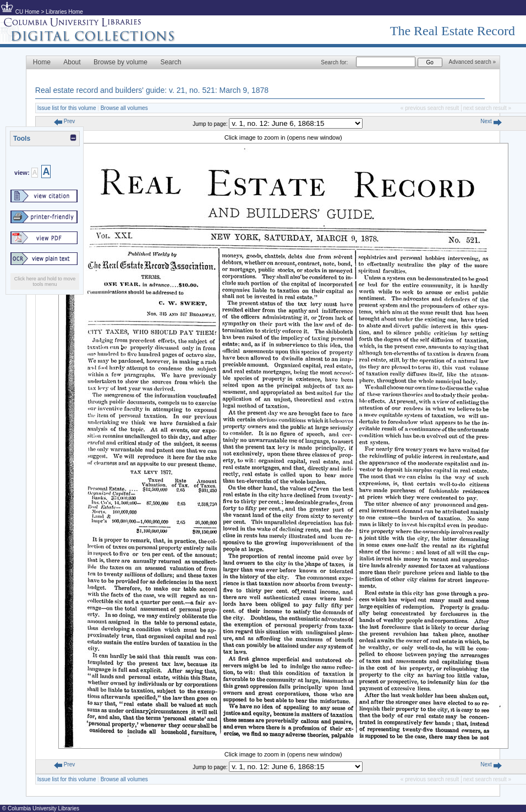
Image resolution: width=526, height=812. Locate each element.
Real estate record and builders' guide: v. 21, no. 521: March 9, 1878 (152, 90)
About (71, 62)
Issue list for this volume (66, 108)
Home (42, 62)
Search (170, 62)
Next (490, 121)
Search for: (334, 62)
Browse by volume (120, 62)
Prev (64, 121)
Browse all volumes (124, 108)
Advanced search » (472, 62)
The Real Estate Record (452, 31)
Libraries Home (64, 12)
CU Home (27, 12)
